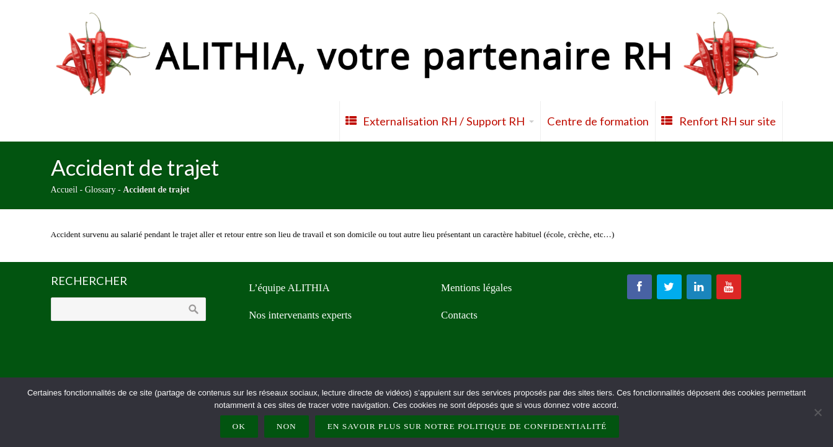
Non (286, 426)
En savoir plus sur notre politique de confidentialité (467, 426)
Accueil (64, 189)
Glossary (100, 189)
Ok (239, 426)
